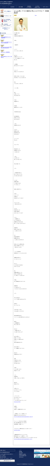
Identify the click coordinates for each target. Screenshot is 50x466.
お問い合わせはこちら (7, 460)
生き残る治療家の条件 (22, 455)
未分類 (2, 55)
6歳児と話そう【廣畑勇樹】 (5, 52)
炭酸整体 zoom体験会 (22, 454)
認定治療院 (21, 452)
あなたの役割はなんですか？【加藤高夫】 (6, 57)
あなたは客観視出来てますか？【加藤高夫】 (6, 37)
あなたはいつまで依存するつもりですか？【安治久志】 (6, 42)
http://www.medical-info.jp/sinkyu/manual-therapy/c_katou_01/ (23, 416)
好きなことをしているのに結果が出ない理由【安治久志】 (6, 47)
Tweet (36, 15)
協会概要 (20, 451)
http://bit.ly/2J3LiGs (17, 430)
